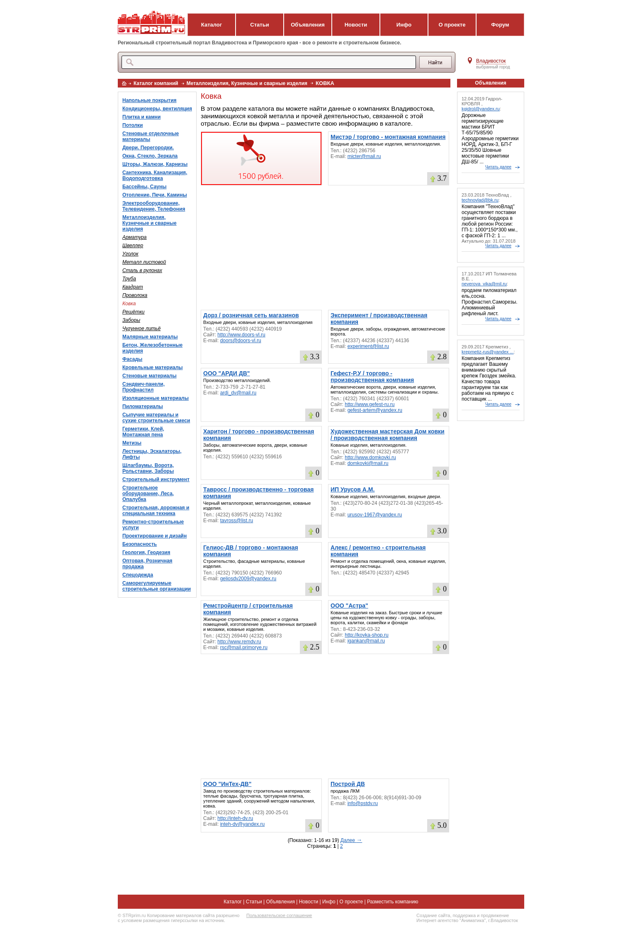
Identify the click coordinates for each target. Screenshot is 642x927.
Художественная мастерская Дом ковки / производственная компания (388, 434)
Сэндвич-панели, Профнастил (143, 387)
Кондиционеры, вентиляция (157, 109)
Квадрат (132, 287)
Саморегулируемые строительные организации (156, 586)
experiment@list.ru (368, 346)
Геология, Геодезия (146, 552)
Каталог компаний (156, 83)
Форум (500, 25)
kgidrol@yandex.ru (481, 108)
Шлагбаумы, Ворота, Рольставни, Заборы (148, 468)
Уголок (130, 254)
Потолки (132, 125)
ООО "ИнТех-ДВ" (227, 784)
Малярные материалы (150, 337)
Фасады (132, 359)
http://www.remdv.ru (239, 642)
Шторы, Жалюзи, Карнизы (154, 164)
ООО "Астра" (349, 605)
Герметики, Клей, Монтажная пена (143, 432)
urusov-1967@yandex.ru (375, 515)
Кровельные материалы (152, 367)
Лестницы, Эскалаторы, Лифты (152, 454)
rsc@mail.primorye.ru (244, 647)
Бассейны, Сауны (144, 187)
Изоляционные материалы (155, 398)
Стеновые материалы (149, 376)
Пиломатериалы (142, 406)
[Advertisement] (325, 248)
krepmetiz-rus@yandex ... (488, 351)
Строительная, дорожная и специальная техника (155, 510)
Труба (129, 279)
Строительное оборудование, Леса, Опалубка (148, 493)
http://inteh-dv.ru (235, 818)
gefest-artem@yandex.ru (375, 410)
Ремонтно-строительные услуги (153, 524)
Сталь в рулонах (142, 270)
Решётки (133, 312)
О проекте (452, 25)
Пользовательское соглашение (279, 915)
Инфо (403, 25)
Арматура (134, 237)
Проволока (134, 295)
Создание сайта (433, 915)
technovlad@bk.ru (480, 199)
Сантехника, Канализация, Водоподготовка (154, 175)
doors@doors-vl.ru (240, 340)
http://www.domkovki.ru (370, 457)
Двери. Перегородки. (148, 148)
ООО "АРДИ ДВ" (226, 373)
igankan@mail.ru (366, 641)
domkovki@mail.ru (368, 463)
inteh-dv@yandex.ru (242, 824)
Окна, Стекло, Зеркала (150, 156)
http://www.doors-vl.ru (241, 335)
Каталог (211, 25)
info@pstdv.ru (363, 803)
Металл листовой (144, 262)
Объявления (308, 25)
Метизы (131, 443)
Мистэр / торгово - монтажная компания (388, 137)
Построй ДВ (348, 784)
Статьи (259, 25)
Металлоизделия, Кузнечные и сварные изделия (247, 83)
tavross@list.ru (236, 520)
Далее (351, 840)
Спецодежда (137, 575)
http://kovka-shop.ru (366, 635)
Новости (356, 25)
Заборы (131, 320)
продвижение (495, 915)
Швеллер (132, 245)
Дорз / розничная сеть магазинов (251, 315)
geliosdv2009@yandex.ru (248, 579)
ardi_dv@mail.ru (238, 393)
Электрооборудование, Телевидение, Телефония (153, 206)
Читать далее (498, 167)
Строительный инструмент (156, 479)
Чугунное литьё (141, 328)
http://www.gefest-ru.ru (369, 404)
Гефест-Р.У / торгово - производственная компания (372, 376)
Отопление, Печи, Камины (154, 195)
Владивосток (491, 61)
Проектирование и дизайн (154, 536)
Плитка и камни (141, 117)
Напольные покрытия (149, 100)
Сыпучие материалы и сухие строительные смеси (156, 417)
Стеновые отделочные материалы (150, 136)
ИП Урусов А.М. (352, 489)
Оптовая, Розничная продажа (147, 563)
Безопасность (139, 544)
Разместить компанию (392, 902)
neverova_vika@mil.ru (484, 283)
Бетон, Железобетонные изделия (152, 348)
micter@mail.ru (364, 156)
